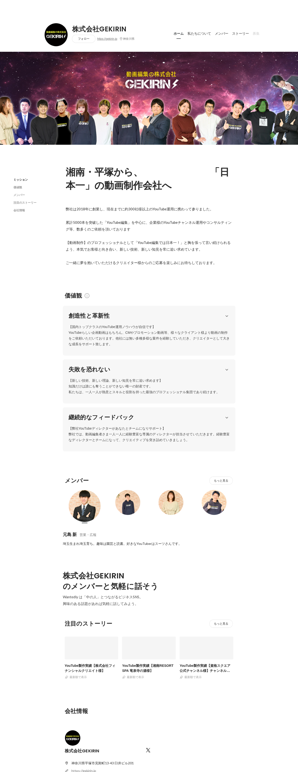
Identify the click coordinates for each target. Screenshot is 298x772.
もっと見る (221, 422)
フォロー (83, 39)
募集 (256, 33)
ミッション (20, 180)
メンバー (221, 33)
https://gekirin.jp (107, 38)
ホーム (179, 33)
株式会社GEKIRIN (99, 29)
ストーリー (240, 33)
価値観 (17, 187)
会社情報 (19, 210)
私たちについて (199, 33)
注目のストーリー (24, 203)
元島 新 (70, 476)
